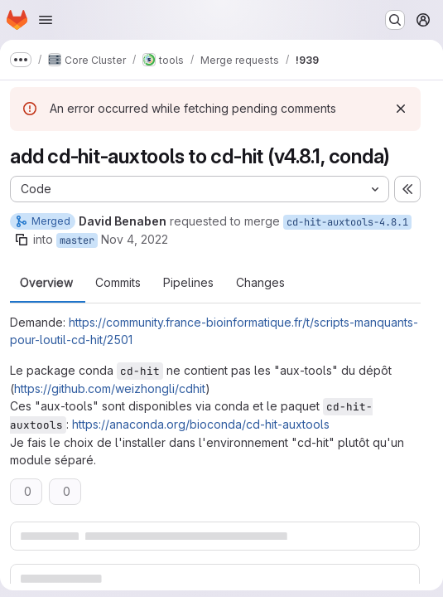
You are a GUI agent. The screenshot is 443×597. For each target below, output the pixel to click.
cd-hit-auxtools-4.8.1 (347, 222)
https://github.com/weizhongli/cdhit (109, 388)
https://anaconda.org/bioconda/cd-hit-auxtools (201, 424)
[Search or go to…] (395, 20)
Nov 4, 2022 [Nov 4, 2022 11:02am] (134, 239)
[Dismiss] (401, 109)
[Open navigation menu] (45, 20)
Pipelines (188, 282)
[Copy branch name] (21, 240)
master (77, 240)
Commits (118, 282)
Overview (46, 282)
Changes (260, 282)
